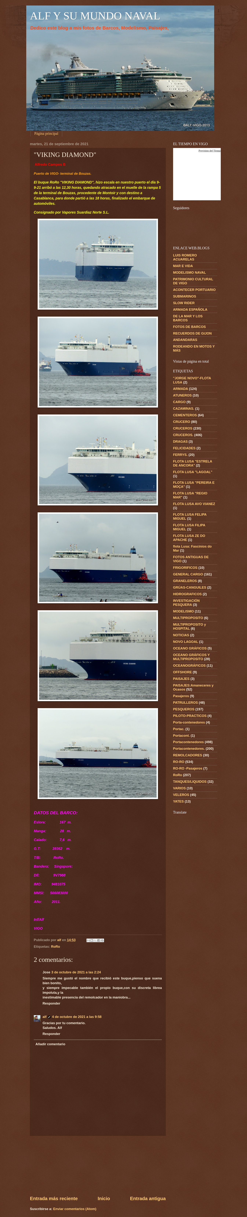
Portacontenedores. (189, 748)
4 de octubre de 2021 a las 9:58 (76, 1017)
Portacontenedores (188, 742)
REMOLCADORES (187, 755)
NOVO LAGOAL (185, 642)
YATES (178, 801)
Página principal (46, 133)
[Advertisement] (97, 1165)
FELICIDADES (184, 448)
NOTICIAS (181, 635)
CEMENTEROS (185, 415)
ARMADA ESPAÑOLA (190, 309)
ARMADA (180, 389)
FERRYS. (180, 455)
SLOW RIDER (184, 303)
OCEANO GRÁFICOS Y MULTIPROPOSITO (191, 657)
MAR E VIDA (183, 266)
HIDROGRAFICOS (187, 594)
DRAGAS (180, 441)
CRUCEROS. (183, 435)
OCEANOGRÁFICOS (189, 665)
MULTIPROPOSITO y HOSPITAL (189, 626)
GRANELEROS (185, 581)
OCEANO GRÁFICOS (190, 648)
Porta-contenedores (189, 722)
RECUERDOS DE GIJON (192, 333)
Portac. (178, 729)
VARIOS (179, 788)
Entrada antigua (148, 1198)
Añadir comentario (50, 1044)
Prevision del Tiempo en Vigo (214, 150)
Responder (51, 1003)
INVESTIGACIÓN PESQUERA (186, 603)
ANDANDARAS (185, 340)
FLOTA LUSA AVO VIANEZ (194, 504)
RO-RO (178, 762)
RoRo (55, 946)
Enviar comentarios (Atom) (74, 1209)
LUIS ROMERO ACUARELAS (185, 257)
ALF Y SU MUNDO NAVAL (95, 16)
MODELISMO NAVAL (189, 272)
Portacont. (181, 735)
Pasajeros (181, 696)
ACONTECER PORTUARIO (194, 290)
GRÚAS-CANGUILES (189, 587)
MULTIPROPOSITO (188, 618)
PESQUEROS (184, 709)
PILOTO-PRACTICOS (190, 716)
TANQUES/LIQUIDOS (190, 781)
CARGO (179, 402)
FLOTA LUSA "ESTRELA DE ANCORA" (192, 463)
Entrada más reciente (54, 1198)
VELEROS (181, 795)
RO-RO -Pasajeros (187, 768)
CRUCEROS (182, 428)
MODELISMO (183, 611)
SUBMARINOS (184, 296)
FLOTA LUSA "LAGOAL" (192, 472)
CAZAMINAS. (183, 408)
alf (44, 1017)
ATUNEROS (182, 395)
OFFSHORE (182, 672)
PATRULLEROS (185, 702)
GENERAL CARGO (188, 574)
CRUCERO (181, 422)
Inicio (104, 1198)
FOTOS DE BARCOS (189, 327)
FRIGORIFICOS (185, 568)
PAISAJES (181, 679)
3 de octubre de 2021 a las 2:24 (76, 972)
